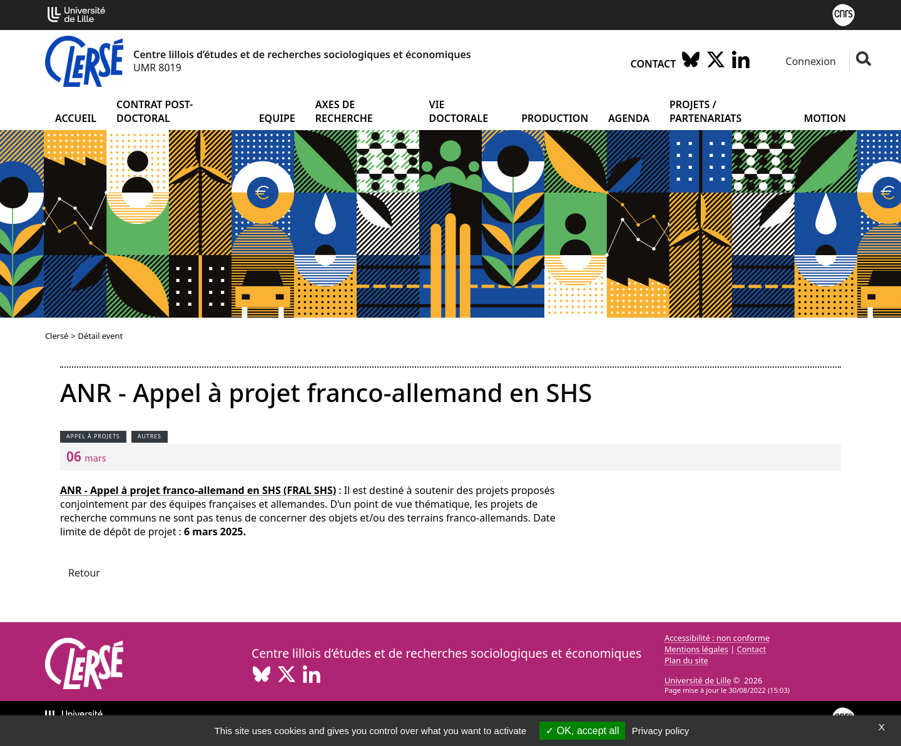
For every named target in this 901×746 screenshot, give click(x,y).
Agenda (628, 118)
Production (554, 118)
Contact (653, 64)
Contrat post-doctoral (154, 111)
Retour (84, 573)
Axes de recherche (344, 111)
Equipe (277, 118)
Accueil (75, 118)
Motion (825, 118)
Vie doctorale (459, 111)
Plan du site (686, 660)
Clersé (56, 335)
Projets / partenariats (705, 111)
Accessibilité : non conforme (717, 637)
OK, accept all (582, 730)
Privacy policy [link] (661, 730)
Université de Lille (697, 680)
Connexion (809, 61)
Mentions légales (696, 649)
